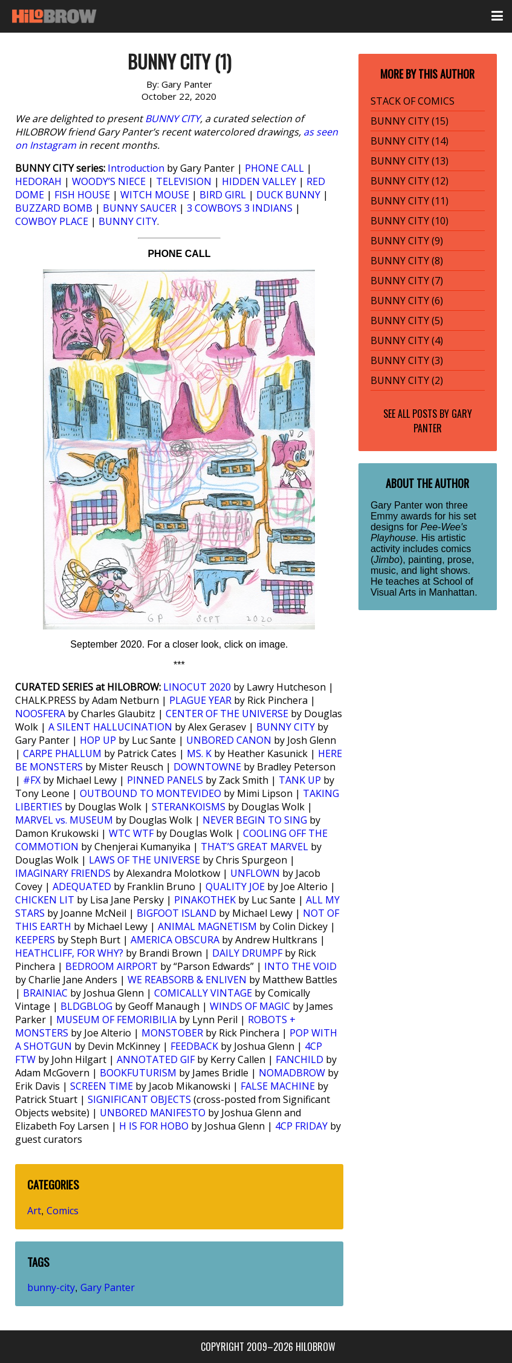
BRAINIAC (45, 993)
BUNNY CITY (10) (410, 220)
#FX (32, 780)
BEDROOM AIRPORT (111, 966)
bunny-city (51, 1287)
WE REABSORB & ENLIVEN (187, 979)
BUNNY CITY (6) (407, 300)
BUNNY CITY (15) (410, 121)
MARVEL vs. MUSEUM (64, 820)
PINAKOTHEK (205, 899)
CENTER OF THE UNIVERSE (227, 713)
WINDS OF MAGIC (250, 1006)
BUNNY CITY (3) (407, 360)
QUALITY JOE (235, 886)
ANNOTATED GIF (156, 1059)
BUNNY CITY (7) (407, 280)
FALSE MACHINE (278, 1086)
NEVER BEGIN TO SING (255, 820)
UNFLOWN (255, 873)
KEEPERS (35, 939)
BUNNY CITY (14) (410, 141)
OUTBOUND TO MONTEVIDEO (150, 793)
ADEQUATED (82, 886)
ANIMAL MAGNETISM (207, 926)
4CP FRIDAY (301, 1126)
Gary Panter (107, 1287)
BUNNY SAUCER (140, 208)
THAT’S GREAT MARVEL (254, 846)
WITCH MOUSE (154, 194)
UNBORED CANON (228, 740)
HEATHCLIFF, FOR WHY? (69, 953)
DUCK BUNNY (288, 194)
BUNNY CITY (172, 118)
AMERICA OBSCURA (175, 939)
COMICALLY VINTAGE (203, 993)
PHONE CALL (274, 168)
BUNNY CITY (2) (407, 380)
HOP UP (98, 740)
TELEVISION (184, 181)
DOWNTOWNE (207, 766)
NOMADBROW (292, 1072)
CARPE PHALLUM (62, 753)
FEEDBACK (194, 1046)
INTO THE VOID (300, 966)
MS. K (199, 753)
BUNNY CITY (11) (410, 200)
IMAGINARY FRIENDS (63, 873)
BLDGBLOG (86, 1006)
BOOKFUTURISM (138, 1072)
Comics (63, 1210)
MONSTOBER (172, 1032)
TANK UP (300, 780)
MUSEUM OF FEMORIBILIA (116, 1019)
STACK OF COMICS (413, 101)
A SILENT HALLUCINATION (110, 727)
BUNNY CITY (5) (407, 320)
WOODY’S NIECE (109, 181)
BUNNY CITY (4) (407, 340)
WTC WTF (131, 833)
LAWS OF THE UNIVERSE (144, 860)
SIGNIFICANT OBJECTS (139, 1099)
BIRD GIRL (222, 194)
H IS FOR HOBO (154, 1126)
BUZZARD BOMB (53, 208)
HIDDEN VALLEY (259, 181)
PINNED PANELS (165, 780)
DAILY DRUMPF (247, 953)
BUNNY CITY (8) (407, 260)
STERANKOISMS (188, 806)
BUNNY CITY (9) (407, 240)
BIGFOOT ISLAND (176, 913)
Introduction (136, 168)
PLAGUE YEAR (200, 700)
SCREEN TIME (101, 1086)
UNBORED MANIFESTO (153, 1112)
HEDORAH (38, 181)
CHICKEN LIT (44, 899)
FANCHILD (299, 1059)
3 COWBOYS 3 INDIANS (240, 208)
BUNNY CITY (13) (410, 161)
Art (34, 1210)
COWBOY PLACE (51, 221)
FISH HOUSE (82, 194)
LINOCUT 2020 (197, 687)
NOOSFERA (40, 713)
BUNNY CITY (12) (410, 180)
